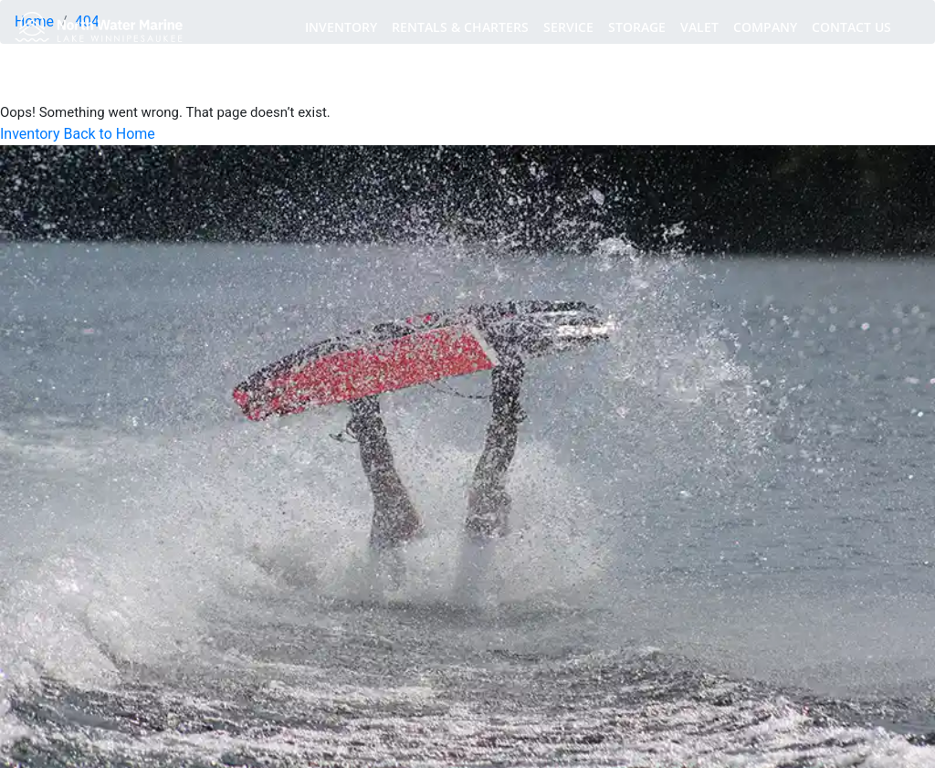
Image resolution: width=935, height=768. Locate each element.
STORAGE (637, 27)
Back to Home (108, 133)
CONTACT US (851, 27)
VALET (699, 27)
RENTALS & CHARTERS (460, 27)
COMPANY (765, 27)
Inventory (30, 133)
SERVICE (568, 27)
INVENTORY (341, 27)
